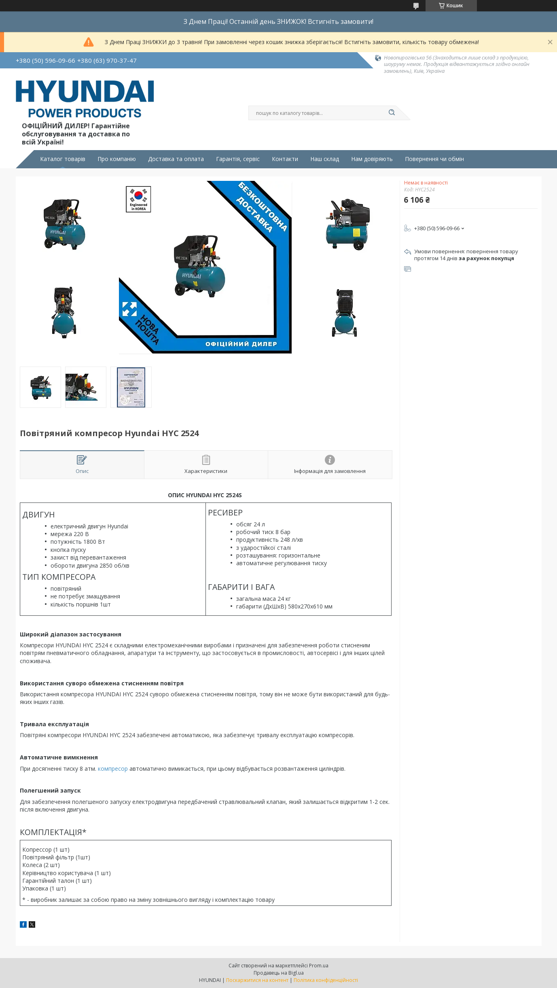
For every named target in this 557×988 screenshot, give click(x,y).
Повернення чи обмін (434, 159)
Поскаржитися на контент (257, 980)
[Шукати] (392, 113)
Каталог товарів (62, 159)
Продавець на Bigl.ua (279, 972)
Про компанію (116, 159)
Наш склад (324, 159)
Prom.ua (318, 965)
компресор (113, 768)
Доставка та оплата (176, 159)
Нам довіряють (372, 159)
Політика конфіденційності (326, 980)
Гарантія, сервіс (238, 159)
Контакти (285, 159)
